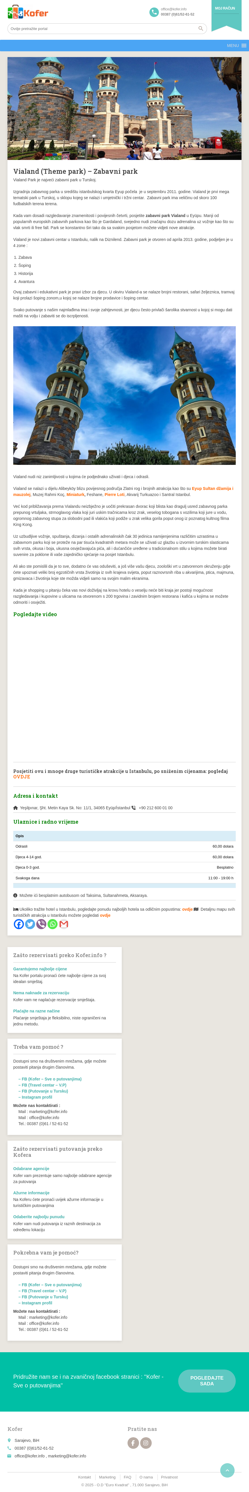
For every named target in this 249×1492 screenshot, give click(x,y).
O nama (146, 1477)
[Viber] (41, 924)
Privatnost (169, 1477)
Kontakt (84, 1477)
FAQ (127, 1477)
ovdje (105, 915)
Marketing (107, 1477)
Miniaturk (75, 494)
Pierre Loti (114, 494)
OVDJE (21, 777)
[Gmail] (64, 924)
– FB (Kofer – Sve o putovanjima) (49, 1079)
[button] (233, 45)
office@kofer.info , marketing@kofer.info (50, 1456)
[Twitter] (30, 924)
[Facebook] (19, 924)
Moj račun (225, 8)
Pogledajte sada (206, 1381)
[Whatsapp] (52, 924)
